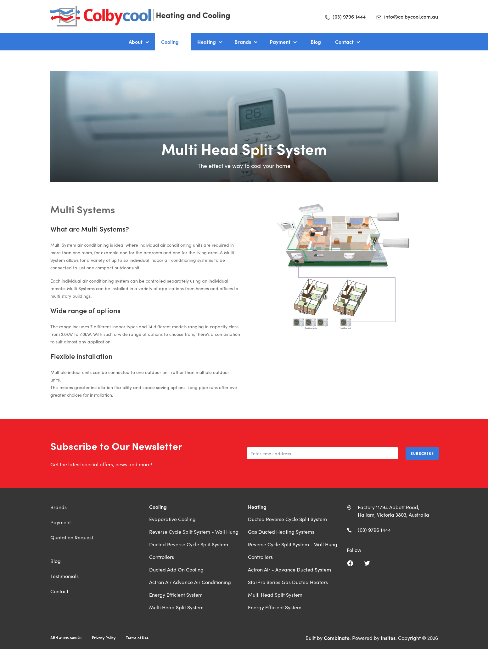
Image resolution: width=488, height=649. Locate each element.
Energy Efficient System (176, 594)
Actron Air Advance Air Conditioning (190, 581)
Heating (206, 41)
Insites (388, 637)
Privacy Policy (103, 637)
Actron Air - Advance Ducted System (289, 569)
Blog (316, 41)
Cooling (170, 41)
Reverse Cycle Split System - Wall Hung (193, 531)
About (136, 41)
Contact (344, 41)
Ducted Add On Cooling (176, 569)
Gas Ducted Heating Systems (281, 531)
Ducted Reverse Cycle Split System (188, 544)
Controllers (161, 556)
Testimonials (64, 575)
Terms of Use (137, 637)
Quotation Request (71, 537)
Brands (242, 41)
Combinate (337, 637)
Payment (280, 41)
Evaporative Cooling (172, 518)
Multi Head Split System (176, 607)
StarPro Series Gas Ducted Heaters (288, 581)
